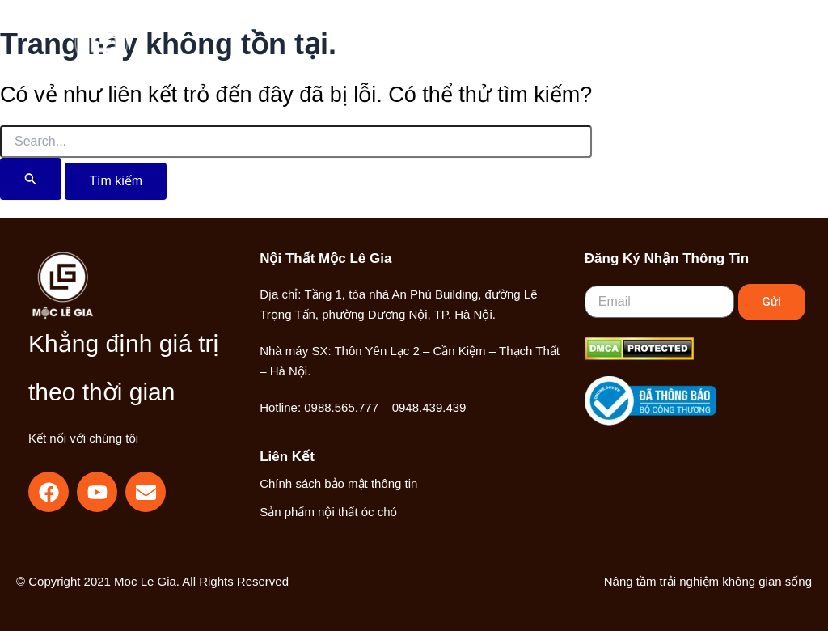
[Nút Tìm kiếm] (30, 179)
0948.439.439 (429, 407)
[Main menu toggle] (738, 51)
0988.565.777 (341, 407)
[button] (651, 52)
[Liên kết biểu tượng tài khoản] (687, 51)
